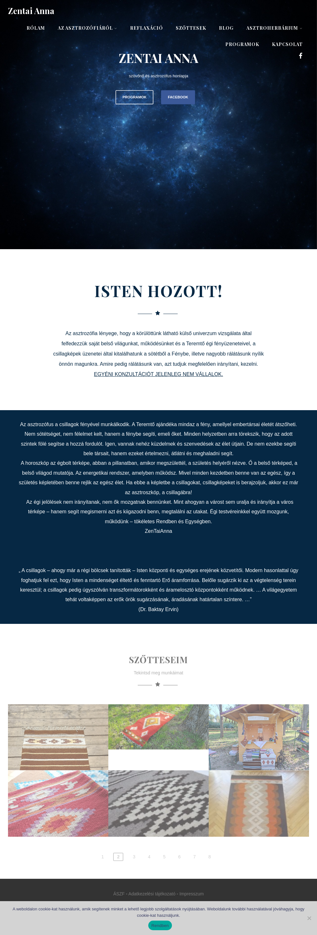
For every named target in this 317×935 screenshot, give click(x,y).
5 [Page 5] (164, 871)
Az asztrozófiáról (87, 28)
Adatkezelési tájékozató (151, 893)
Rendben (160, 925)
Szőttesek (191, 28)
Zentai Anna (31, 10)
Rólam (36, 28)
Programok (242, 44)
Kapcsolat (287, 44)
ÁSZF (119, 893)
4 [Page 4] (149, 871)
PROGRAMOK (134, 97)
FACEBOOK (178, 97)
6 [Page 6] (179, 871)
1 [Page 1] (102, 871)
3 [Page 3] (134, 871)
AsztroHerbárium (274, 28)
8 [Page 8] (209, 871)
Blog (226, 28)
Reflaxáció (146, 28)
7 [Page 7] (194, 871)
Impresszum (191, 893)
